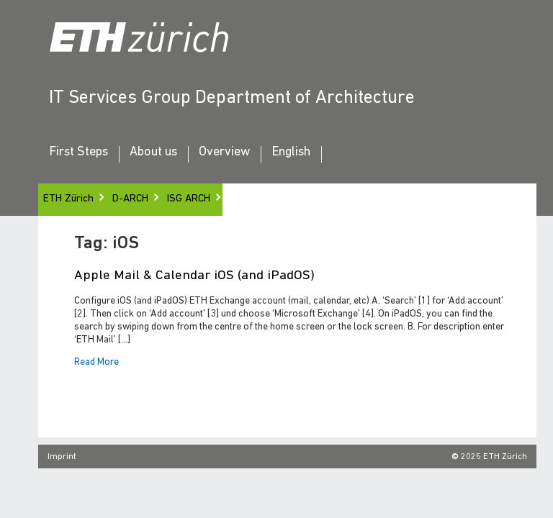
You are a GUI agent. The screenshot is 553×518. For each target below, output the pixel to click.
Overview (224, 152)
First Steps (78, 152)
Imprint (62, 457)
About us (153, 152)
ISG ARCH (188, 199)
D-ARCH (130, 199)
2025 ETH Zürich (494, 457)
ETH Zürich (68, 199)
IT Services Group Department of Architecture (232, 98)
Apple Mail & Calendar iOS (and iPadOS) (194, 276)
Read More (96, 363)
